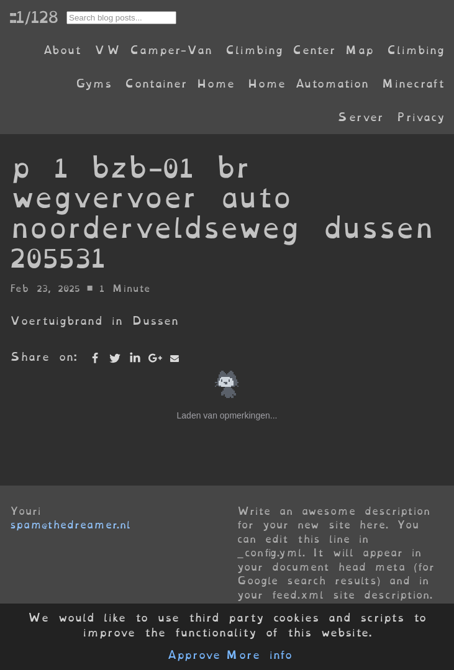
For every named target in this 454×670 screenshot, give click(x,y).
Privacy (420, 117)
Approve (193, 655)
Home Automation (308, 84)
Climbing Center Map (299, 50)
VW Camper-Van (153, 50)
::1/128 (33, 17)
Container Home (179, 84)
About (61, 50)
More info (259, 655)
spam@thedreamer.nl (70, 524)
